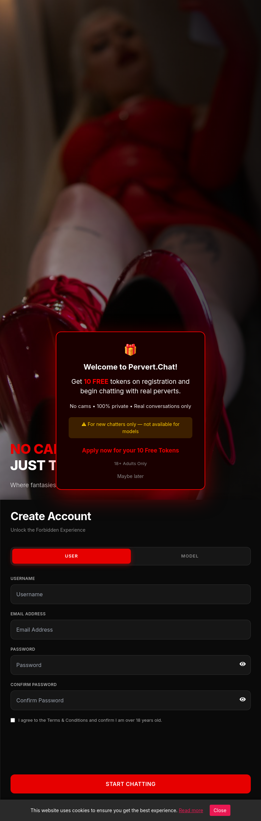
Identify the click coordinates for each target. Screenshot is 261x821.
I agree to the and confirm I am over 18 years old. (90, 720)
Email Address (28, 613)
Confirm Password (34, 684)
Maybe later (130, 476)
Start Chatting (131, 784)
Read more (191, 810)
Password (23, 649)
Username (23, 578)
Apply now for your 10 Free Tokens (130, 450)
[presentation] (62, 747)
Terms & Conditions (67, 720)
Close (220, 810)
